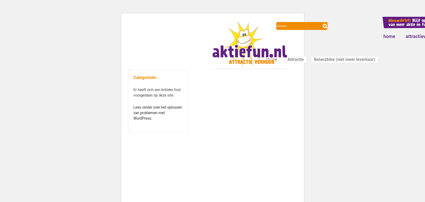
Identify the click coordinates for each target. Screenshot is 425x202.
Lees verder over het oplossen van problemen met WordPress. (158, 112)
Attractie (296, 59)
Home (389, 36)
